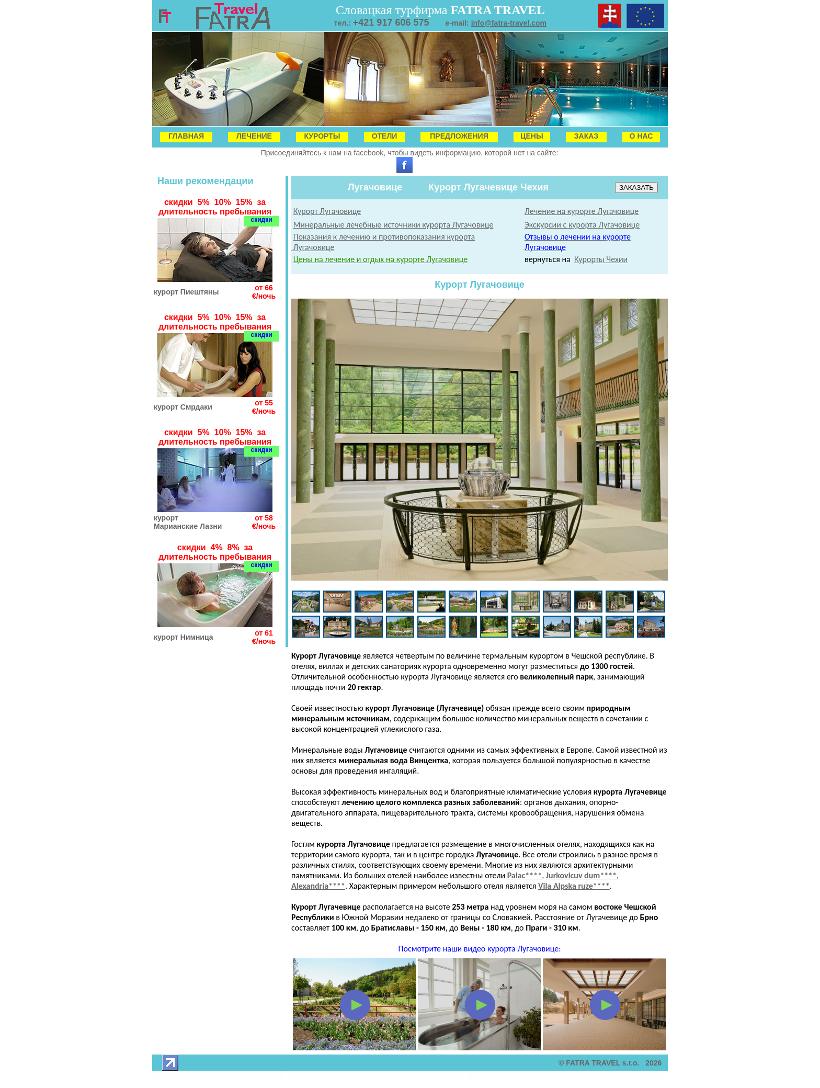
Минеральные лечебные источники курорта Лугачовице (393, 225)
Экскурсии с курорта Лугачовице (582, 225)
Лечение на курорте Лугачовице (582, 211)
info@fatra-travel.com (508, 23)
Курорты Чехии (601, 259)
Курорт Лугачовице (327, 211)
